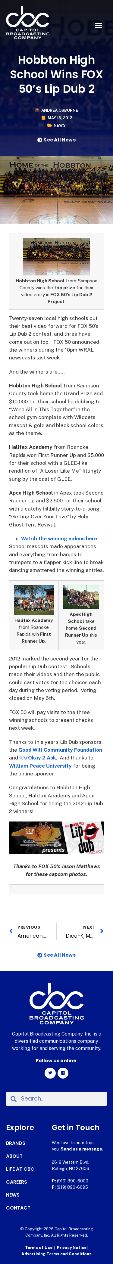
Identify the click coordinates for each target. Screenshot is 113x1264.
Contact (18, 1208)
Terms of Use (38, 1247)
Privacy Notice (72, 1247)
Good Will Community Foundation (60, 750)
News (60, 125)
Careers (16, 1182)
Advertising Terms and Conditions (56, 1254)
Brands (15, 1143)
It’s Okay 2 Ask (37, 758)
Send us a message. (82, 1149)
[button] (98, 25)
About (14, 1156)
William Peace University (40, 766)
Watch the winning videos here (59, 539)
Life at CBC (20, 1169)
